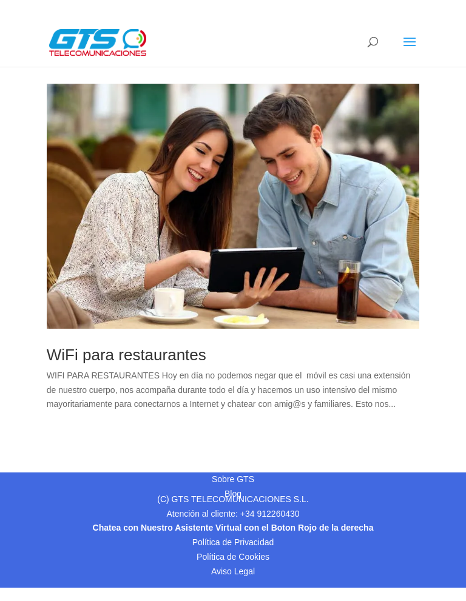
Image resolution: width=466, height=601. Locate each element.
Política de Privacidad (233, 542)
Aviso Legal (233, 571)
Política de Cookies (233, 557)
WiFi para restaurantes (126, 355)
